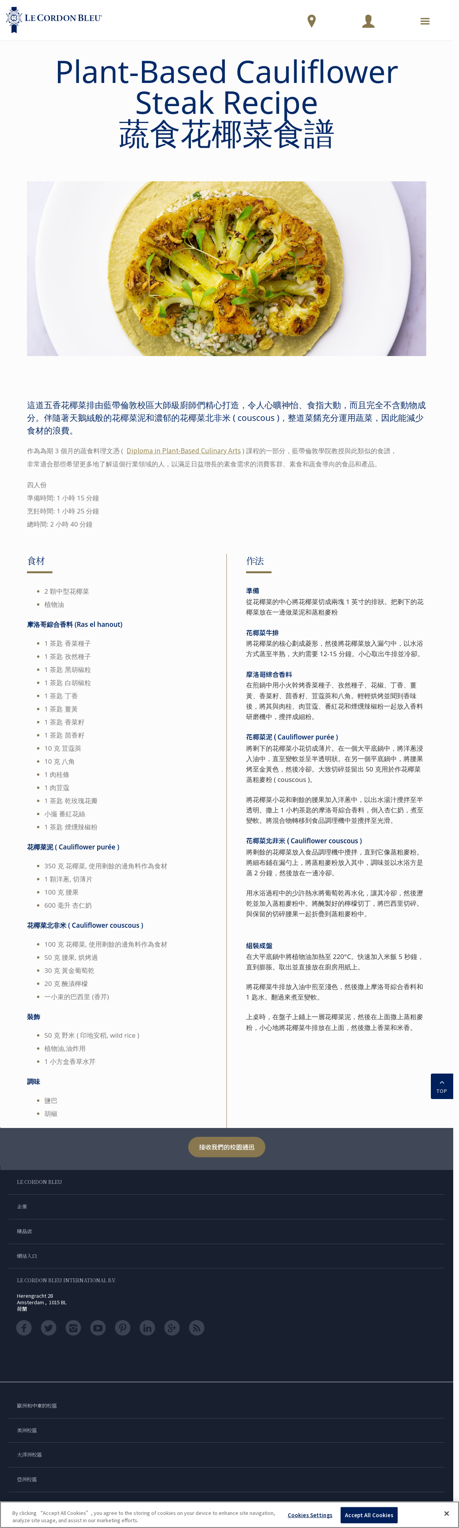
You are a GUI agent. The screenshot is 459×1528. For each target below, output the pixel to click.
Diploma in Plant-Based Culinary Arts (184, 450)
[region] (229, 1514)
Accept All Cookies (369, 1515)
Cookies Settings (310, 1515)
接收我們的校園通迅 (227, 1146)
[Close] (446, 1513)
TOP (442, 1085)
